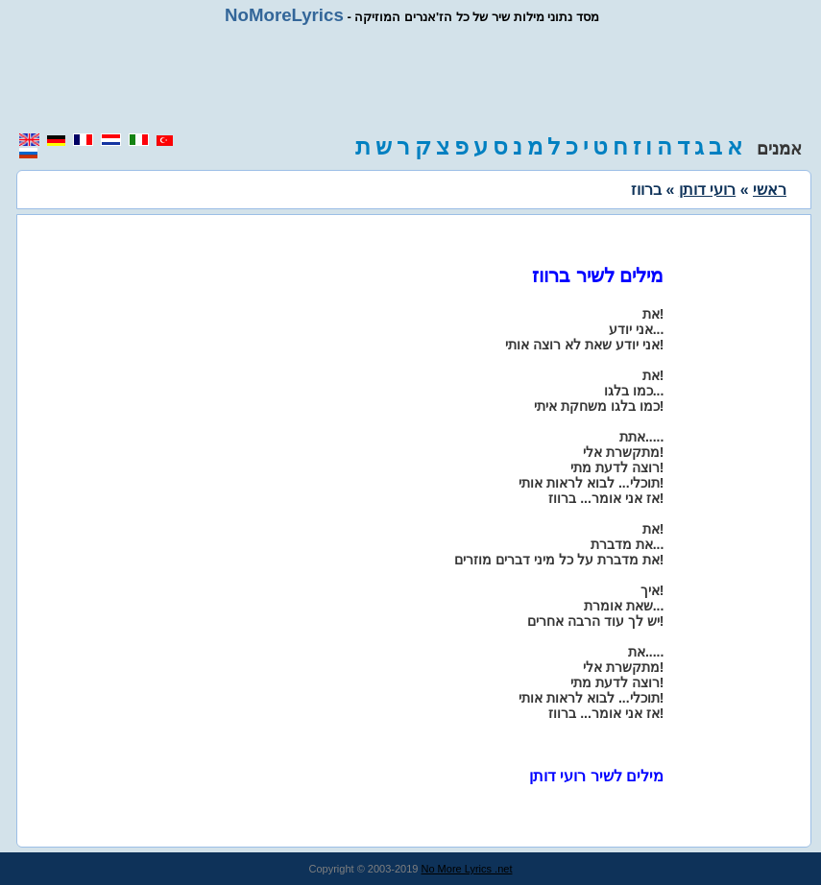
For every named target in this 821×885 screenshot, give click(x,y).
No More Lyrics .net (467, 868)
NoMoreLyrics (284, 15)
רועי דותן (707, 189)
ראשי (769, 189)
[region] (411, 79)
